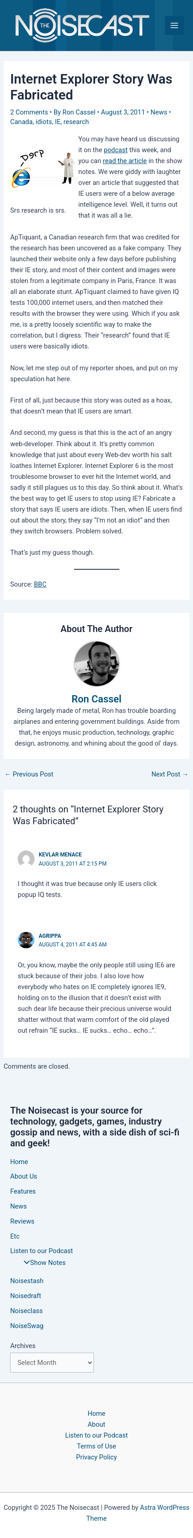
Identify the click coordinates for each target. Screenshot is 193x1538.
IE (57, 122)
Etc (15, 1236)
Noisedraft (25, 1296)
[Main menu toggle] (174, 25)
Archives (22, 1346)
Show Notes (42, 1263)
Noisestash (26, 1281)
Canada (21, 122)
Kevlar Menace (60, 854)
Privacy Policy (96, 1457)
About (96, 1424)
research (76, 122)
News (159, 112)
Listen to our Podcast (41, 1251)
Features (22, 1191)
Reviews (22, 1221)
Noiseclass (26, 1311)
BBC (40, 584)
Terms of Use (96, 1446)
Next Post (169, 774)
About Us (23, 1176)
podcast (116, 150)
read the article (125, 161)
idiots (44, 122)
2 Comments (29, 112)
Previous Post (29, 774)
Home (19, 1162)
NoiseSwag (26, 1326)
